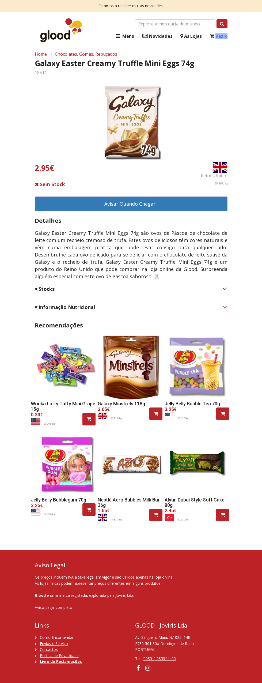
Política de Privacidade (59, 655)
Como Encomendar (57, 637)
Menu (124, 36)
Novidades (157, 36)
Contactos (49, 649)
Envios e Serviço (54, 643)
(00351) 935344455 (159, 658)
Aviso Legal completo (53, 607)
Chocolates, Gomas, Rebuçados (86, 54)
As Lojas (191, 36)
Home (41, 54)
